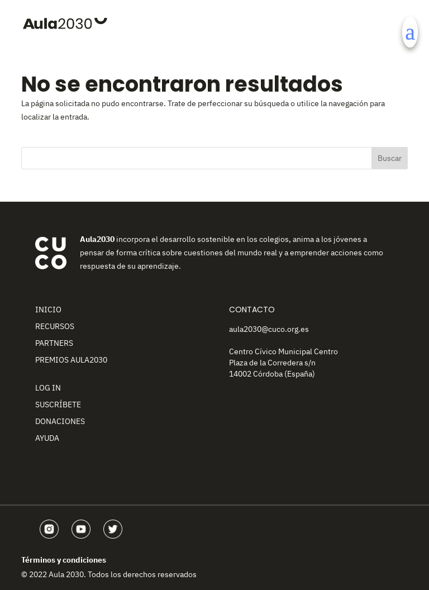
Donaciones (60, 421)
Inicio (48, 309)
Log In (48, 388)
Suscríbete (58, 404)
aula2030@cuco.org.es (269, 329)
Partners (54, 343)
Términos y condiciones (63, 560)
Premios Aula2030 (71, 360)
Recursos (54, 326)
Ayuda (47, 438)
